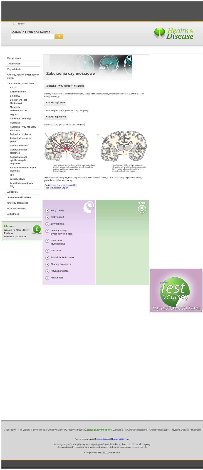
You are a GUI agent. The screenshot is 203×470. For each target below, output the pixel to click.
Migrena (14, 114)
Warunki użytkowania (15, 236)
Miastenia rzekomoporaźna (18, 109)
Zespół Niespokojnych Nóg (21, 185)
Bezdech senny (18, 92)
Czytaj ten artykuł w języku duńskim (60, 185)
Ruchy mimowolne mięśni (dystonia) (23, 169)
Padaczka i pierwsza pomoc (20, 140)
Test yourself (14, 63)
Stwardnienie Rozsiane (19, 197)
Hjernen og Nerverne (120, 439)
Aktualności (13, 214)
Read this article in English (56, 188)
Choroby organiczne (17, 203)
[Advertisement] (102, 11)
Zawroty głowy (17, 179)
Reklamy (8, 233)
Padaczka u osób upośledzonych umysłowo (18, 160)
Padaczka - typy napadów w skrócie (23, 128)
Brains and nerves (102, 439)
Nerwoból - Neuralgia (20, 118)
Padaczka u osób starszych (18, 151)
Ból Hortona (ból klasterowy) (18, 101)
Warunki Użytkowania (109, 452)
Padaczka (15, 123)
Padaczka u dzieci (19, 145)
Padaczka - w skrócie (20, 134)
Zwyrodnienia (14, 69)
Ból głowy (15, 96)
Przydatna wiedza (16, 208)
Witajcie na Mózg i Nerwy (17, 230)
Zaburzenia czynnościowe (20, 83)
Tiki (12, 175)
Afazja (13, 87)
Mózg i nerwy (14, 58)
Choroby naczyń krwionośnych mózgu (66, 430)
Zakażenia (12, 192)
